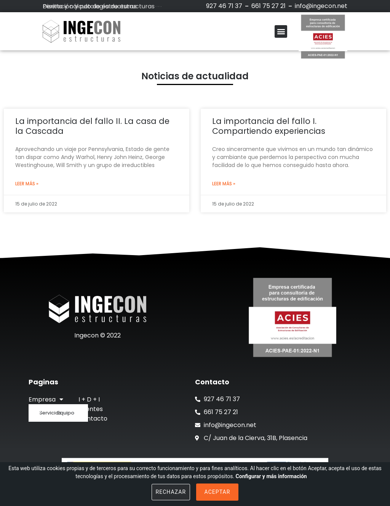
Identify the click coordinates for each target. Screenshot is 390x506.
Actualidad (45, 418)
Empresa (46, 399)
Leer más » (26, 183)
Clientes (90, 409)
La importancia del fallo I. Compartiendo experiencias (268, 125)
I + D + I (89, 399)
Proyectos (44, 409)
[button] (281, 31)
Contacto (92, 418)
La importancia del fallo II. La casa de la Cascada (92, 125)
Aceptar (217, 492)
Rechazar (171, 492)
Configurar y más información (271, 476)
